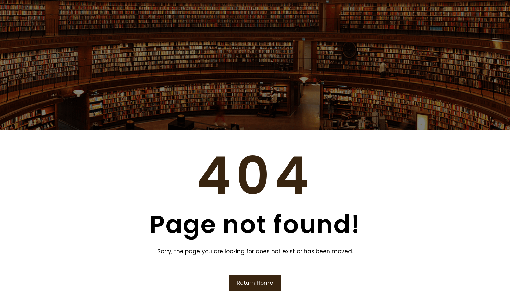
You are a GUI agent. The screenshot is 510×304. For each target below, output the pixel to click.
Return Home (255, 283)
